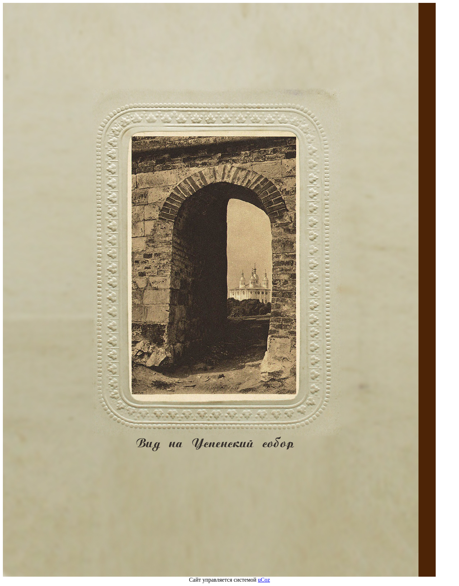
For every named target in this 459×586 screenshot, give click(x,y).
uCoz (264, 580)
